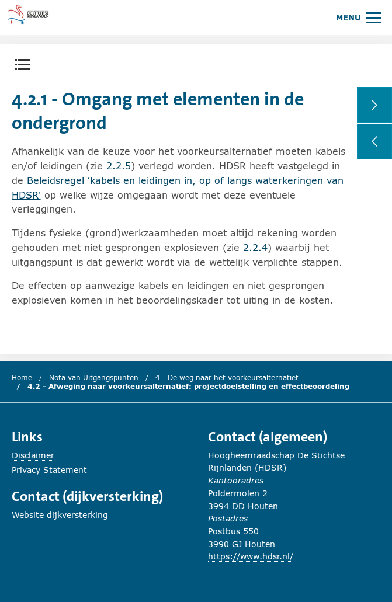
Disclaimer (33, 455)
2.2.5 (118, 165)
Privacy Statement (49, 470)
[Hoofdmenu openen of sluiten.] (358, 17)
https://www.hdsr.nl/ (250, 556)
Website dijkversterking (60, 515)
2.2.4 (255, 247)
